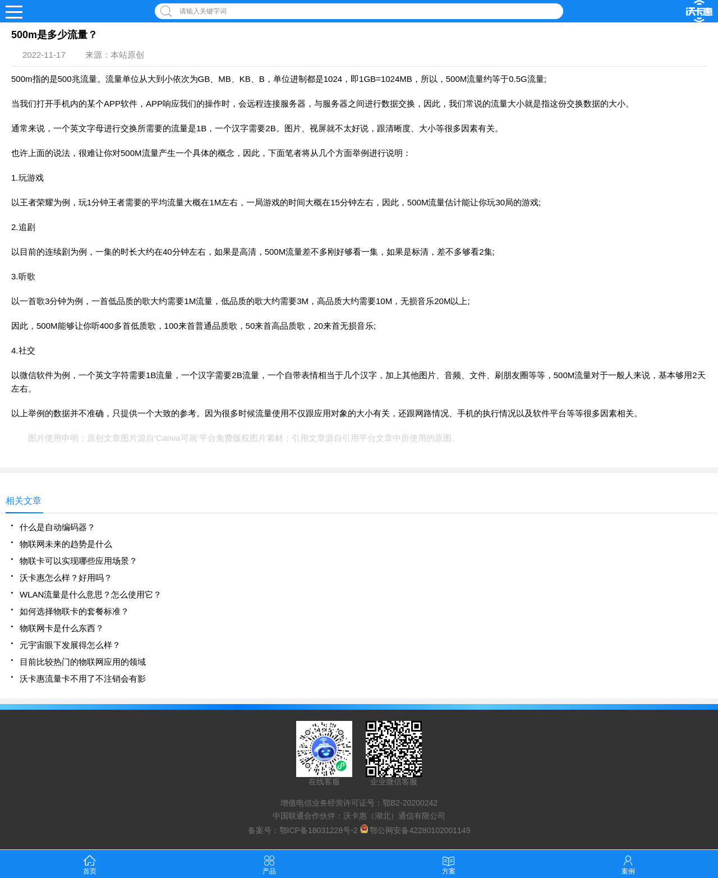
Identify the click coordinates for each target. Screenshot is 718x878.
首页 (89, 863)
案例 (628, 863)
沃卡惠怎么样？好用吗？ (66, 577)
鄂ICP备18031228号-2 (318, 830)
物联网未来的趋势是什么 (66, 544)
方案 (448, 863)
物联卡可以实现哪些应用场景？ (78, 561)
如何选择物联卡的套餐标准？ (74, 611)
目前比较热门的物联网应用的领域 (83, 661)
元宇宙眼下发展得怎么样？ (70, 645)
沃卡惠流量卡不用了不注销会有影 (83, 678)
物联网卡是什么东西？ (62, 628)
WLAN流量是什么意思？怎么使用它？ (91, 594)
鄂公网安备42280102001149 (420, 830)
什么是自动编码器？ (57, 527)
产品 (269, 863)
